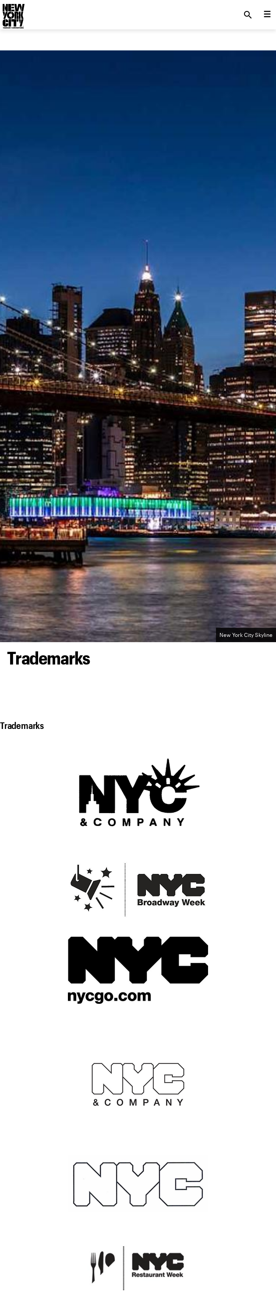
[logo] (12, 12)
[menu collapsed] (267, 15)
